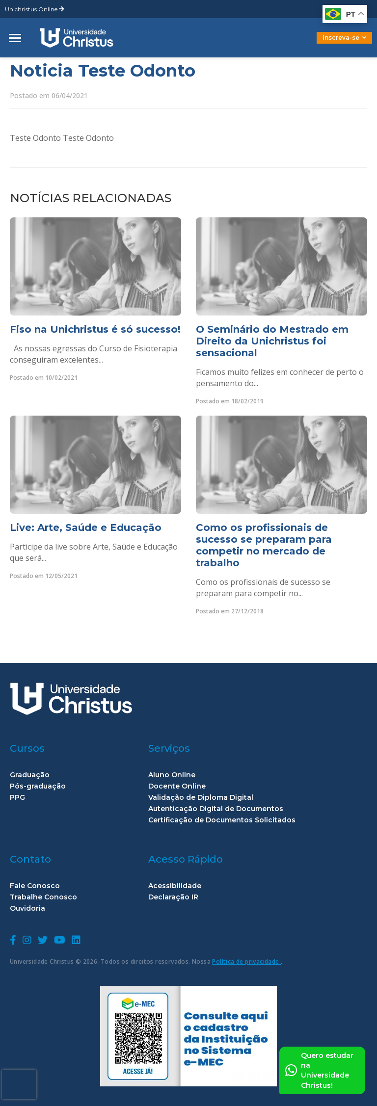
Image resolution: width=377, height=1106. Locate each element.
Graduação (30, 775)
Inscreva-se (344, 37)
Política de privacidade (246, 961)
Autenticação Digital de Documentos (215, 809)
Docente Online (177, 786)
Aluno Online (171, 775)
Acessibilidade (174, 886)
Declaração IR (173, 897)
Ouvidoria (27, 908)
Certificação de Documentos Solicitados (222, 820)
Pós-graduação (38, 786)
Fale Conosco (35, 886)
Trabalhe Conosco (43, 897)
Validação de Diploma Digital (200, 797)
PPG (17, 797)
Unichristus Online (34, 9)
